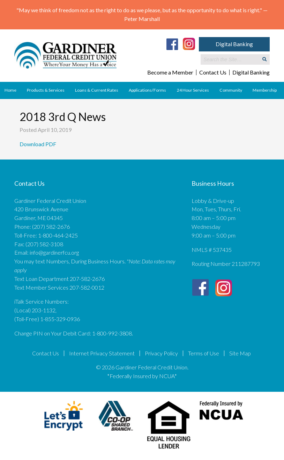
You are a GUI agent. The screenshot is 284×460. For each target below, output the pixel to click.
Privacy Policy (161, 353)
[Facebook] (172, 44)
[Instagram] (188, 43)
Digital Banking (234, 44)
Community (230, 90)
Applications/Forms (147, 90)
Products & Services (46, 90)
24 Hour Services (193, 90)
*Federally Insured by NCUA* (142, 376)
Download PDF (38, 144)
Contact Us (212, 72)
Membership (265, 90)
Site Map (240, 353)
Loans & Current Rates (96, 90)
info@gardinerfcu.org (54, 252)
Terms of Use (203, 353)
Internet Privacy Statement (102, 353)
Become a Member (170, 72)
